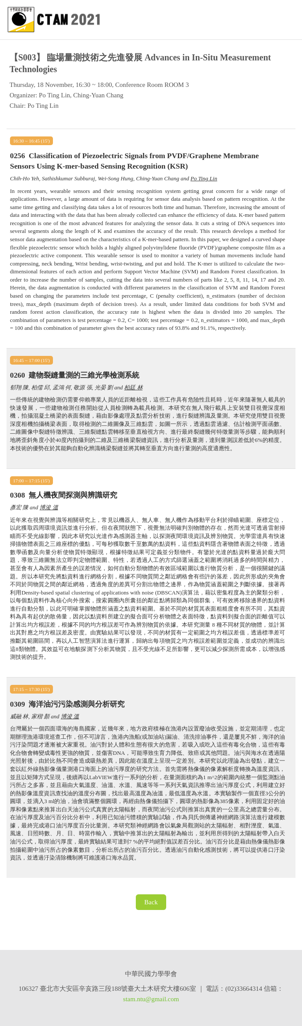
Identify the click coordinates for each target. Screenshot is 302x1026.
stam (129, 999)
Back (151, 902)
